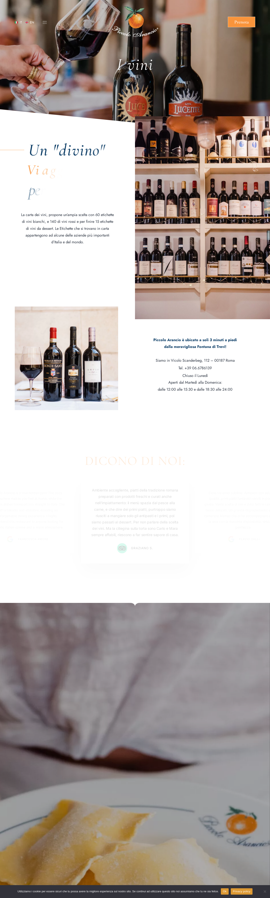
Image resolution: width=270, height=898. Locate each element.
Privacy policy (241, 891)
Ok (225, 891)
